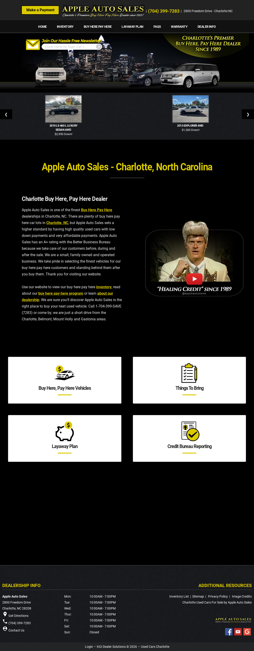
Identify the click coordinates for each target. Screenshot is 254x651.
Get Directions (18, 616)
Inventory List (179, 596)
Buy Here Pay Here (98, 26)
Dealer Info (207, 26)
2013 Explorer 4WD (190, 125)
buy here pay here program (60, 293)
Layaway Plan (132, 26)
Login (89, 646)
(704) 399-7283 (164, 11)
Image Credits (242, 596)
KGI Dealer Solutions (111, 646)
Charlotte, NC (57, 223)
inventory (104, 287)
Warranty (179, 26)
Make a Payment (40, 10)
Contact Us (16, 630)
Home (42, 26)
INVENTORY (65, 26)
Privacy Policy (218, 596)
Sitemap (198, 596)
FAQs (157, 26)
